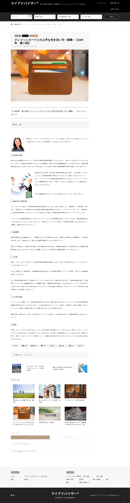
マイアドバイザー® (65, 493)
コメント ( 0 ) (30, 437)
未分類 (26, 479)
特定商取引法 (59, 497)
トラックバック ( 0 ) (69, 437)
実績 (12, 479)
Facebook (11, 495)
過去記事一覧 (114, 3)
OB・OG (25, 35)
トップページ (101, 3)
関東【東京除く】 (84, 482)
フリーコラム (33, 35)
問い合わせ (44, 476)
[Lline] (43, 345)
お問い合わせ (114, 9)
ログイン (26, 451)
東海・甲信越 (96, 479)
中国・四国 (86, 476)
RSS (13, 495)
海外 (107, 479)
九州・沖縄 (99, 476)
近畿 (67, 482)
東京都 (81, 479)
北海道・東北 (70, 479)
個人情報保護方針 (70, 497)
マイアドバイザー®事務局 (73, 476)
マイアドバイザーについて (31, 476)
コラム (18, 35)
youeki (20, 354)
